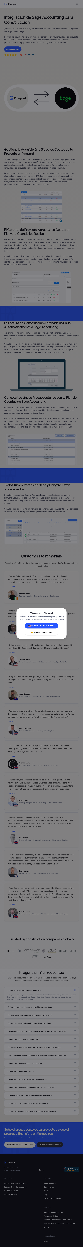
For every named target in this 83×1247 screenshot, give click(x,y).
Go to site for (41, 625)
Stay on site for (41, 632)
